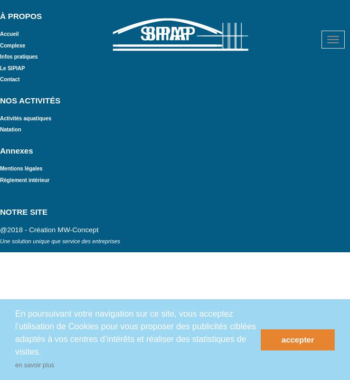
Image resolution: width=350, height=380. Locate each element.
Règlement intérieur (25, 180)
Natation (10, 129)
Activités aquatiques (25, 118)
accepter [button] (297, 339)
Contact (10, 79)
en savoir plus (34, 365)
